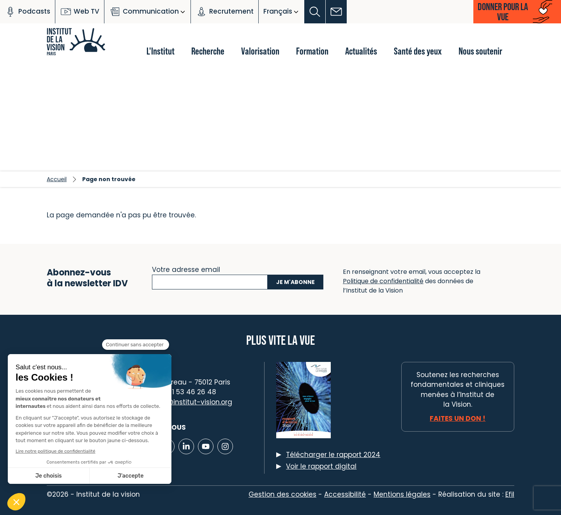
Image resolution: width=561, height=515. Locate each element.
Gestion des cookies (282, 494)
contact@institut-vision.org (185, 402)
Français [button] (277, 11)
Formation (312, 50)
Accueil (57, 179)
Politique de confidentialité (383, 281)
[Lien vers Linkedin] (186, 446)
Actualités (361, 50)
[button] (315, 11)
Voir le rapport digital (321, 466)
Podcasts (27, 12)
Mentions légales (402, 494)
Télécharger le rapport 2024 (333, 454)
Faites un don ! (457, 418)
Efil (509, 494)
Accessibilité (345, 494)
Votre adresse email (186, 269)
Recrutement (225, 12)
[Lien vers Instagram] (225, 446)
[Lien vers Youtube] (205, 446)
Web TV (79, 12)
